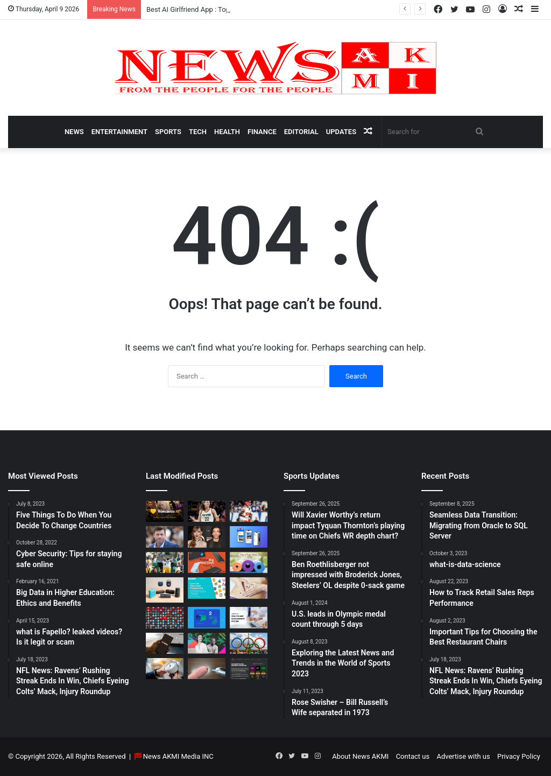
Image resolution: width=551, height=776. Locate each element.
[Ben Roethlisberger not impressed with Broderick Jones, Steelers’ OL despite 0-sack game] (164, 562)
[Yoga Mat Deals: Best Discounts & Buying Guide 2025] (248, 562)
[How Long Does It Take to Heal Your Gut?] (248, 587)
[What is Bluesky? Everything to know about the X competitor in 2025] (248, 536)
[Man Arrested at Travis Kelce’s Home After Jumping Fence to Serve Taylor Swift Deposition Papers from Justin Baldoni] (206, 536)
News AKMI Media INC (178, 756)
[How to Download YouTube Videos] (164, 643)
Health (227, 132)
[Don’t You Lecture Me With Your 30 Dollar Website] (164, 617)
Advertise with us (463, 756)
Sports (168, 132)
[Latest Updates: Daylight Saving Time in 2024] (164, 668)
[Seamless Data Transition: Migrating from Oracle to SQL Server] (206, 617)
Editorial (301, 132)
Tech (198, 132)
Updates (341, 132)
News (74, 132)
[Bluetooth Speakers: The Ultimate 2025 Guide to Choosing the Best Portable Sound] (164, 590)
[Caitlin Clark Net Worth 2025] (206, 511)
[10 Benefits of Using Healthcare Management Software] (248, 617)
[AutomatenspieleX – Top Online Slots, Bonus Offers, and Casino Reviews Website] (248, 668)
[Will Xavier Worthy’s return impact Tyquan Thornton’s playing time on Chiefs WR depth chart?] (248, 511)
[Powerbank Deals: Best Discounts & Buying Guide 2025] (206, 562)
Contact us (413, 756)
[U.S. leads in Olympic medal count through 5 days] (248, 643)
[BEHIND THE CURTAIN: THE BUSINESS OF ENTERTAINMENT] (206, 643)
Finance (262, 132)
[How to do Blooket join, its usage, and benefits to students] (206, 587)
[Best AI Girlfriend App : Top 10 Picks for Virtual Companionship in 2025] (164, 511)
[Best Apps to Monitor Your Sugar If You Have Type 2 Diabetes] (206, 668)
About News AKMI (360, 756)
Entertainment (119, 132)
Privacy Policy (518, 756)
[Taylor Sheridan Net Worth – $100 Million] (164, 536)
